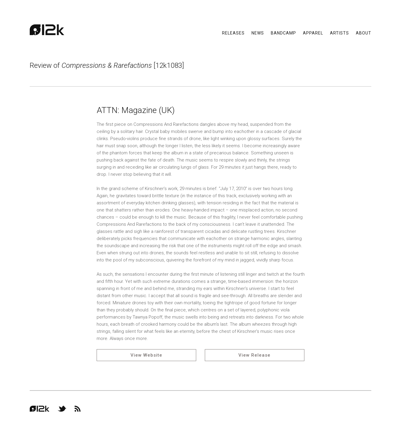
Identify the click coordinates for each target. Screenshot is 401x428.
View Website (146, 355)
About (363, 33)
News (257, 33)
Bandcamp (283, 33)
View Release (254, 355)
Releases (233, 33)
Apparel (313, 33)
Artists (339, 33)
